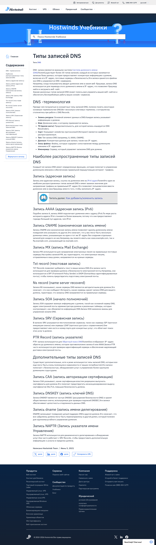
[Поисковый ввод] (81, 37)
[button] (138, 541)
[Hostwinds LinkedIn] (120, 537)
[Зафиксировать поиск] (34, 36)
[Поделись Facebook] (64, 454)
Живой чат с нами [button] (112, 474)
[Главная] (14, 9)
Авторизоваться (81, 3)
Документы (98, 3)
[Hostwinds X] (114, 537)
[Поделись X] (38, 454)
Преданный (71, 9)
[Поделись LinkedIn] (51, 454)
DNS (39, 62)
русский (145, 2)
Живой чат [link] (113, 3)
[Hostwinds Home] (28, 537)
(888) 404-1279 (130, 3)
